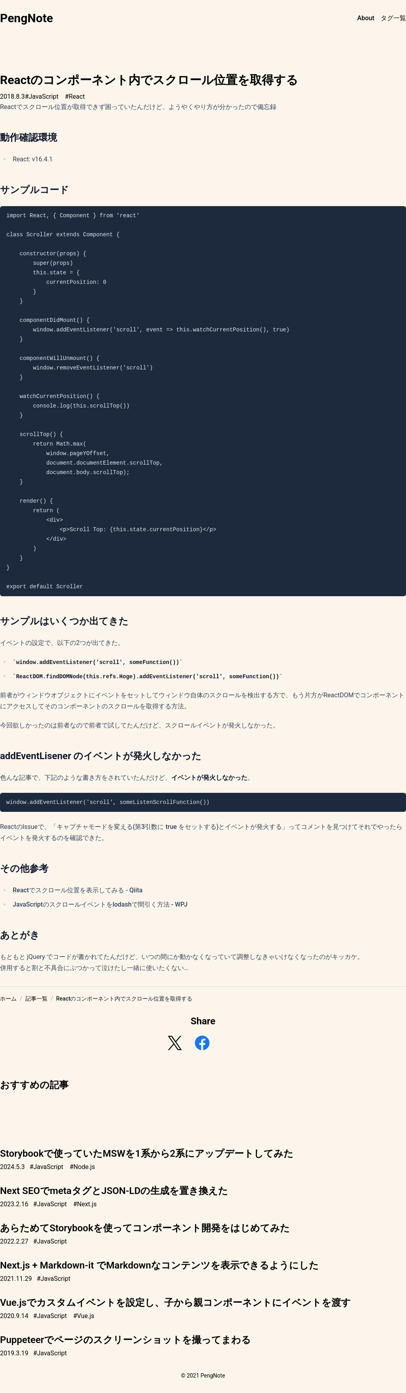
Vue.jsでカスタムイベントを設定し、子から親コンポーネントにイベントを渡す (175, 1302)
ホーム (8, 998)
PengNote (26, 18)
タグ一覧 (393, 18)
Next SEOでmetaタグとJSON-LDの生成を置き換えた (114, 1190)
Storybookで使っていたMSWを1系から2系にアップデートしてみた (146, 1153)
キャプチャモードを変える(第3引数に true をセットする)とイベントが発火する (169, 826)
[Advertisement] (203, 1114)
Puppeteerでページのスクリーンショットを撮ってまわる (125, 1339)
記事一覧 (36, 998)
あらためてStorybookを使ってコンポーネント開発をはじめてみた (145, 1228)
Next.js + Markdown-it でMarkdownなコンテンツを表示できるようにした (159, 1265)
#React (75, 96)
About (365, 18)
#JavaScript (41, 96)
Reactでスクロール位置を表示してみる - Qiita (77, 890)
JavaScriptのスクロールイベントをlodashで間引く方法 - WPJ (100, 904)
